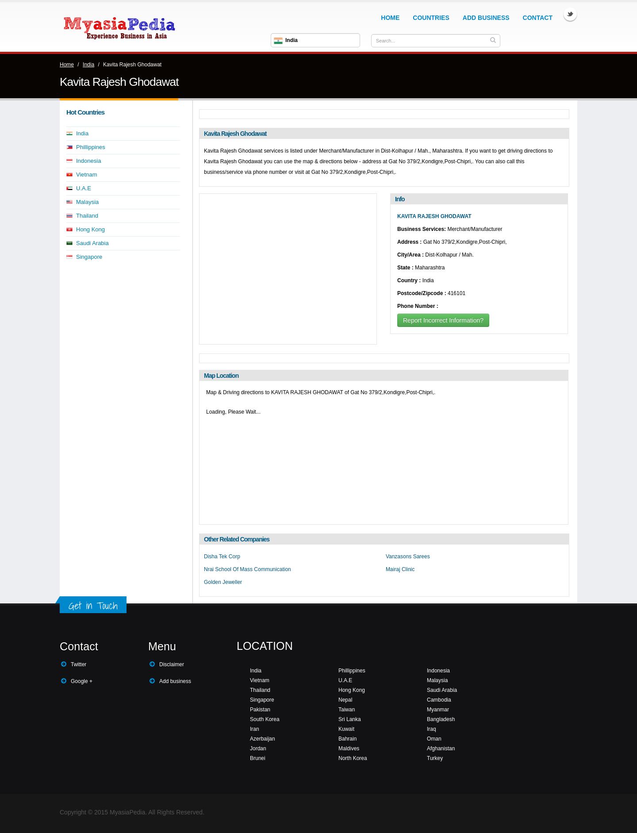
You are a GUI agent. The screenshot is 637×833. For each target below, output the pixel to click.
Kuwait (346, 729)
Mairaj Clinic (400, 569)
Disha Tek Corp (222, 556)
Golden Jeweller (223, 582)
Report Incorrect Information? (443, 320)
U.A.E (83, 188)
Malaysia (87, 202)
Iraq (431, 729)
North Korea (352, 758)
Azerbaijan (262, 739)
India (88, 64)
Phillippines (90, 147)
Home (390, 17)
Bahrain (347, 739)
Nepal (345, 700)
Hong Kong (90, 229)
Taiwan (346, 709)
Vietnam (86, 174)
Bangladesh (441, 719)
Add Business (486, 17)
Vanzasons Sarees (408, 556)
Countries (431, 17)
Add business (175, 681)
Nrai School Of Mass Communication (247, 569)
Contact (538, 17)
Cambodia (439, 700)
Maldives (348, 748)
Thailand (87, 215)
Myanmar (438, 709)
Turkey (435, 758)
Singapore (89, 256)
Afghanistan (441, 748)
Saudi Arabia (92, 243)
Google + (81, 681)
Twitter (570, 14)
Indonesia (88, 160)
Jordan (258, 748)
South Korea (265, 719)
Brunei (257, 758)
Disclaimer (171, 664)
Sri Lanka (349, 719)
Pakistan (260, 709)
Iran (254, 729)
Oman (434, 739)
